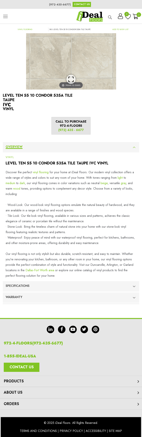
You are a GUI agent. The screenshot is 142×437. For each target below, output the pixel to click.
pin (95, 329)
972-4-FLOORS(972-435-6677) (33, 343)
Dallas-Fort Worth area (40, 270)
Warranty (14, 297)
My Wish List (127, 15)
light (120, 178)
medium (10, 183)
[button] (120, 29)
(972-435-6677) (60, 4)
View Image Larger (71, 79)
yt (73, 329)
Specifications (17, 286)
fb (61, 329)
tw (84, 329)
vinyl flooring (41, 172)
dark (22, 183)
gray (123, 183)
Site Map (115, 431)
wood (16, 188)
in (50, 329)
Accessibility (96, 431)
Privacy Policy (71, 431)
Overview (14, 147)
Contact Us (82, 4)
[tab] (71, 147)
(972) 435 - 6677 (71, 130)
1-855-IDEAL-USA (20, 356)
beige (104, 183)
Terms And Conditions (38, 431)
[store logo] (89, 16)
